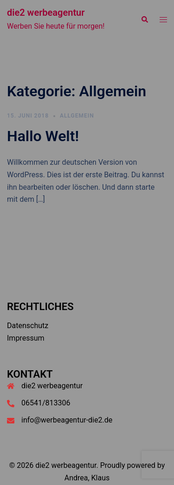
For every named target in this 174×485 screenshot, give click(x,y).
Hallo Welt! (43, 136)
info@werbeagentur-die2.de (66, 420)
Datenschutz (27, 325)
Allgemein (77, 115)
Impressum (26, 338)
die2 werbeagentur (45, 12)
